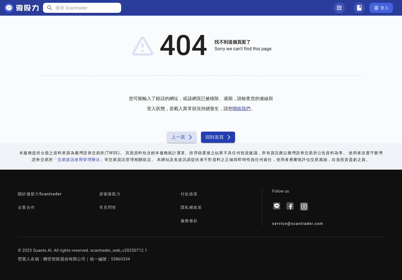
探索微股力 (110, 194)
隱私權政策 (191, 207)
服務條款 (189, 221)
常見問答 (107, 207)
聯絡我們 (242, 108)
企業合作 (26, 207)
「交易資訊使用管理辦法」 (78, 159)
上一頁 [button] (181, 137)
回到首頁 (218, 137)
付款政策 (189, 194)
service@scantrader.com (297, 223)
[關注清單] (359, 7)
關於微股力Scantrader (40, 194)
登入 (381, 8)
